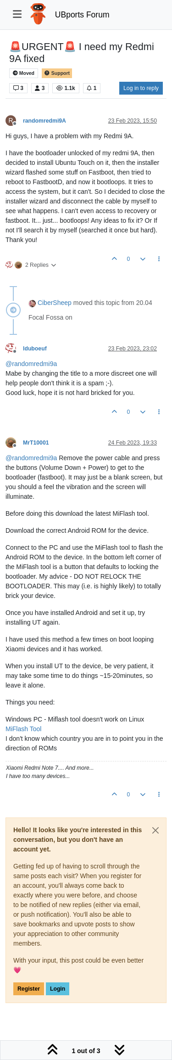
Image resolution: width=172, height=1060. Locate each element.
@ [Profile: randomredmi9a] (31, 363)
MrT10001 (36, 443)
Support (57, 73)
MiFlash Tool (23, 729)
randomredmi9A (44, 121)
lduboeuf (35, 348)
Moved (23, 73)
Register (28, 989)
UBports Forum (82, 14)
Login (57, 989)
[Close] (155, 830)
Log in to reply (141, 88)
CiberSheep (55, 302)
